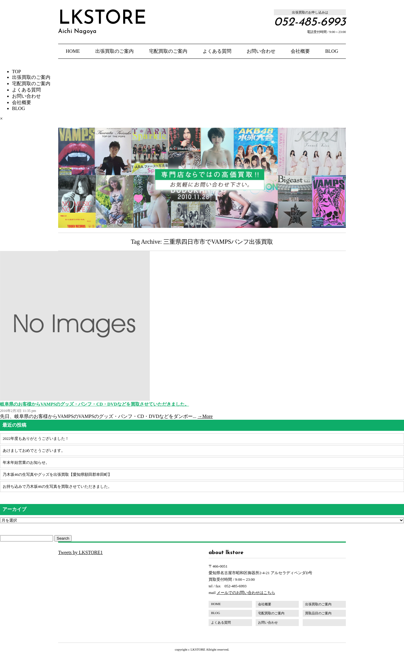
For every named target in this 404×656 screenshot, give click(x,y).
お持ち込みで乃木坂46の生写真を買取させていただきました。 (57, 486)
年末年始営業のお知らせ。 (26, 462)
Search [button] (63, 538)
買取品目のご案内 (318, 613)
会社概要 (300, 51)
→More (205, 416)
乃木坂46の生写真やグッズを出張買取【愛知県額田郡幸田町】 (57, 474)
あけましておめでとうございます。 (34, 450)
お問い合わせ (261, 51)
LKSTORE (102, 21)
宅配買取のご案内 (168, 51)
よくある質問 (217, 51)
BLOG (331, 51)
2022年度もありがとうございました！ (36, 438)
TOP (16, 71)
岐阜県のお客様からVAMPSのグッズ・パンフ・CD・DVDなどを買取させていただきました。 (94, 404)
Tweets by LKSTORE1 (80, 552)
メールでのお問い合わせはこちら (246, 592)
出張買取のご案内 (114, 51)
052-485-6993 (310, 22)
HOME (73, 51)
